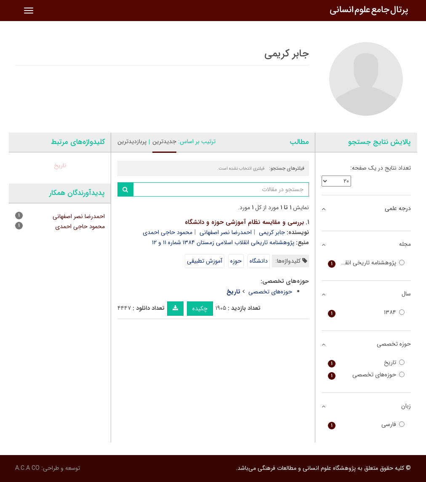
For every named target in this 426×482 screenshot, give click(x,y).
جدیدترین (164, 141)
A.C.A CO (27, 468)
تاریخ (60, 165)
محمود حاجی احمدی (167, 232)
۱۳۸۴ (366, 312)
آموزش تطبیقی (204, 261)
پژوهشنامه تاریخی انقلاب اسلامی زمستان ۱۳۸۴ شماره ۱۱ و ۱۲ (223, 242)
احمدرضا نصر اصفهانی (226, 232)
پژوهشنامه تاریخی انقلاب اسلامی (366, 263)
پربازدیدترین (131, 141)
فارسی (366, 424)
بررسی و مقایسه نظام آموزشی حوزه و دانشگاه (244, 222)
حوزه (236, 261)
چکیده (200, 308)
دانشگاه (259, 261)
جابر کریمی (272, 232)
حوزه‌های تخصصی (270, 291)
